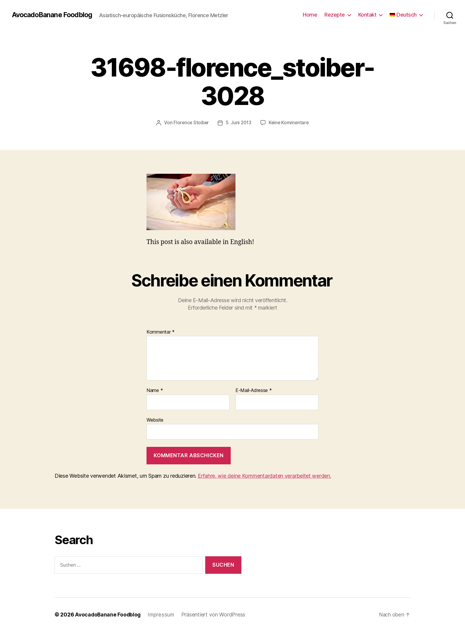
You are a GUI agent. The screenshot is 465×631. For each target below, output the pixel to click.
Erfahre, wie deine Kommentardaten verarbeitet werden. (264, 476)
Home (310, 15)
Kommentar (160, 331)
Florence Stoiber (190, 122)
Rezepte (334, 15)
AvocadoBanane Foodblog (54, 14)
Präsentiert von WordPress (214, 614)
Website (154, 420)
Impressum (162, 614)
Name (154, 390)
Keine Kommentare (289, 122)
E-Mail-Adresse (253, 390)
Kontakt (367, 15)
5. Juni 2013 (238, 122)
